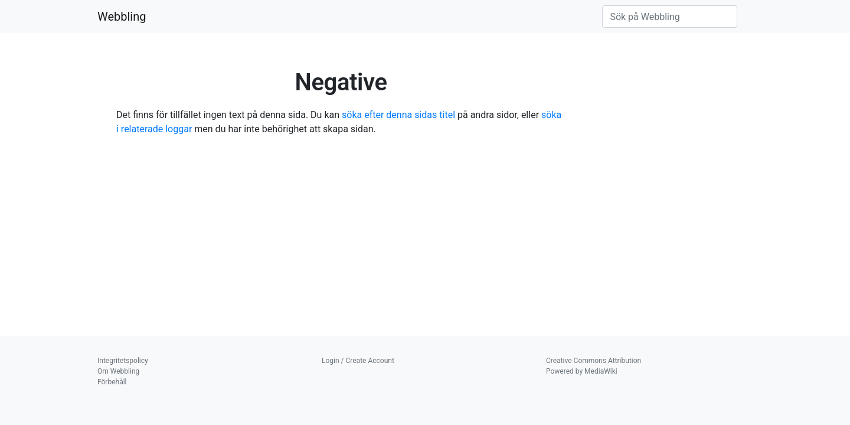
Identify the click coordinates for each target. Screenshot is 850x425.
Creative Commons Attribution (593, 361)
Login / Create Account (358, 361)
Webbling (121, 16)
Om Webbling (118, 371)
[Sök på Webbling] (669, 16)
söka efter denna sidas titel (398, 114)
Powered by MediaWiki (581, 371)
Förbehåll (112, 382)
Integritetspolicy (122, 361)
